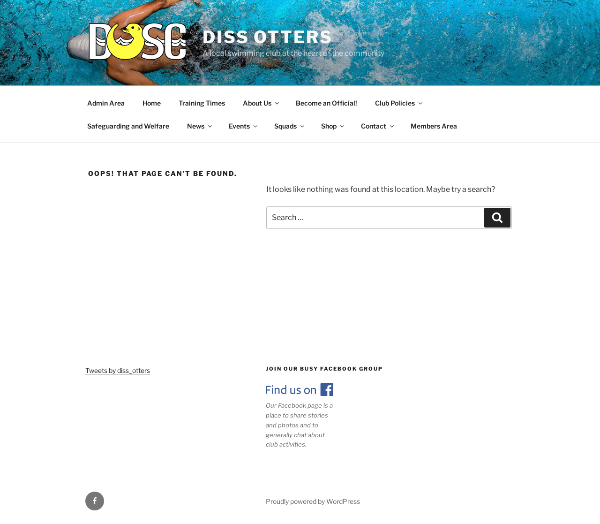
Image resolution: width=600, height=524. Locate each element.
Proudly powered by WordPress (313, 501)
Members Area (434, 126)
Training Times (202, 103)
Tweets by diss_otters (117, 370)
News (200, 126)
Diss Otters (267, 37)
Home (151, 103)
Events (244, 126)
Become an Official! (326, 103)
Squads (290, 126)
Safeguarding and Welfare (128, 126)
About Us (261, 103)
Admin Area (106, 103)
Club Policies (399, 103)
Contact (378, 126)
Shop (333, 126)
